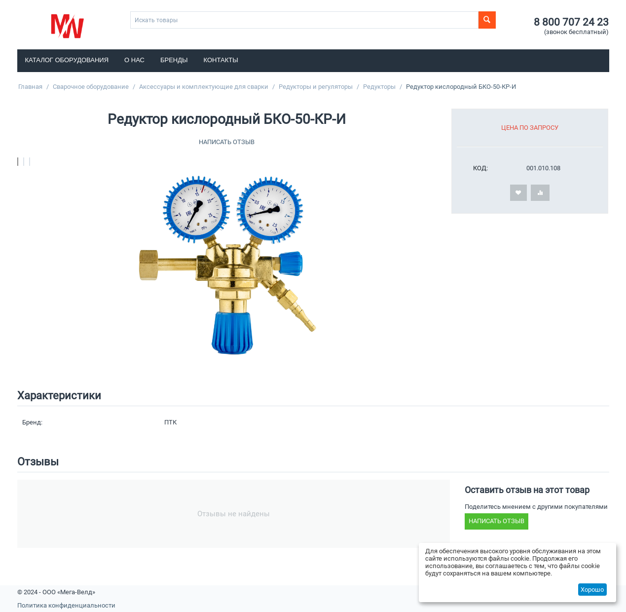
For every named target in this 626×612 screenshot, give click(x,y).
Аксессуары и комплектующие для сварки (203, 86)
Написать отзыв (227, 142)
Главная (30, 86)
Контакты (221, 60)
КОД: (480, 168)
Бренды (174, 60)
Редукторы (379, 86)
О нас (134, 60)
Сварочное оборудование (91, 86)
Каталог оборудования (67, 60)
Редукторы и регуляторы (316, 86)
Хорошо (592, 589)
